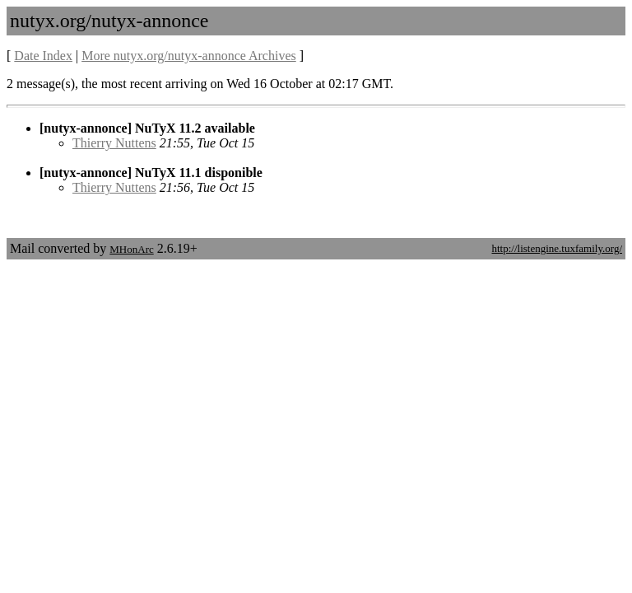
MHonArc (131, 249)
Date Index (43, 56)
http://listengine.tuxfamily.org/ (556, 248)
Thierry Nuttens (114, 143)
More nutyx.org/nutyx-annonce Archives (188, 56)
